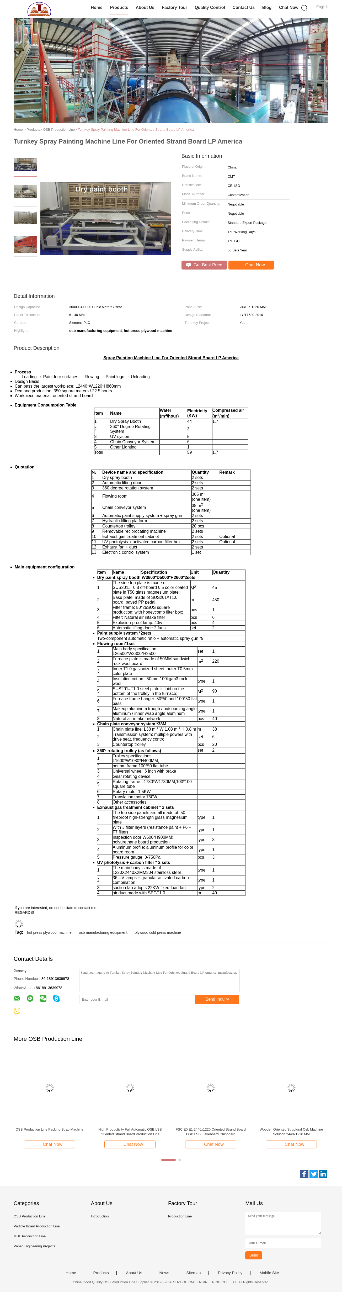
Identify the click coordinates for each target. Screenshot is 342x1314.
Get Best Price (204, 264)
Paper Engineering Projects (34, 1246)
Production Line (180, 1216)
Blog (267, 7)
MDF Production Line (30, 1236)
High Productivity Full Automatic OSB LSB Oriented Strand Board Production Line (130, 1131)
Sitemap (193, 1273)
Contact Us (244, 7)
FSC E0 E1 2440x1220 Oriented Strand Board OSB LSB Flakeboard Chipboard (211, 1131)
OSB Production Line (29, 1216)
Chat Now (288, 7)
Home (96, 7)
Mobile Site (269, 1273)
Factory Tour (174, 7)
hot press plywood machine (49, 932)
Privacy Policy (230, 1273)
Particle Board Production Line (37, 1226)
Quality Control (210, 7)
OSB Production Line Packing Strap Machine (49, 1129)
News (164, 1273)
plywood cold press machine (158, 932)
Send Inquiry (217, 999)
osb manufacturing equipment (103, 932)
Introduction (100, 1216)
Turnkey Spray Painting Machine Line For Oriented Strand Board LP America (136, 129)
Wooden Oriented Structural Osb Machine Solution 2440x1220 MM (291, 1131)
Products (119, 7)
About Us (145, 7)
